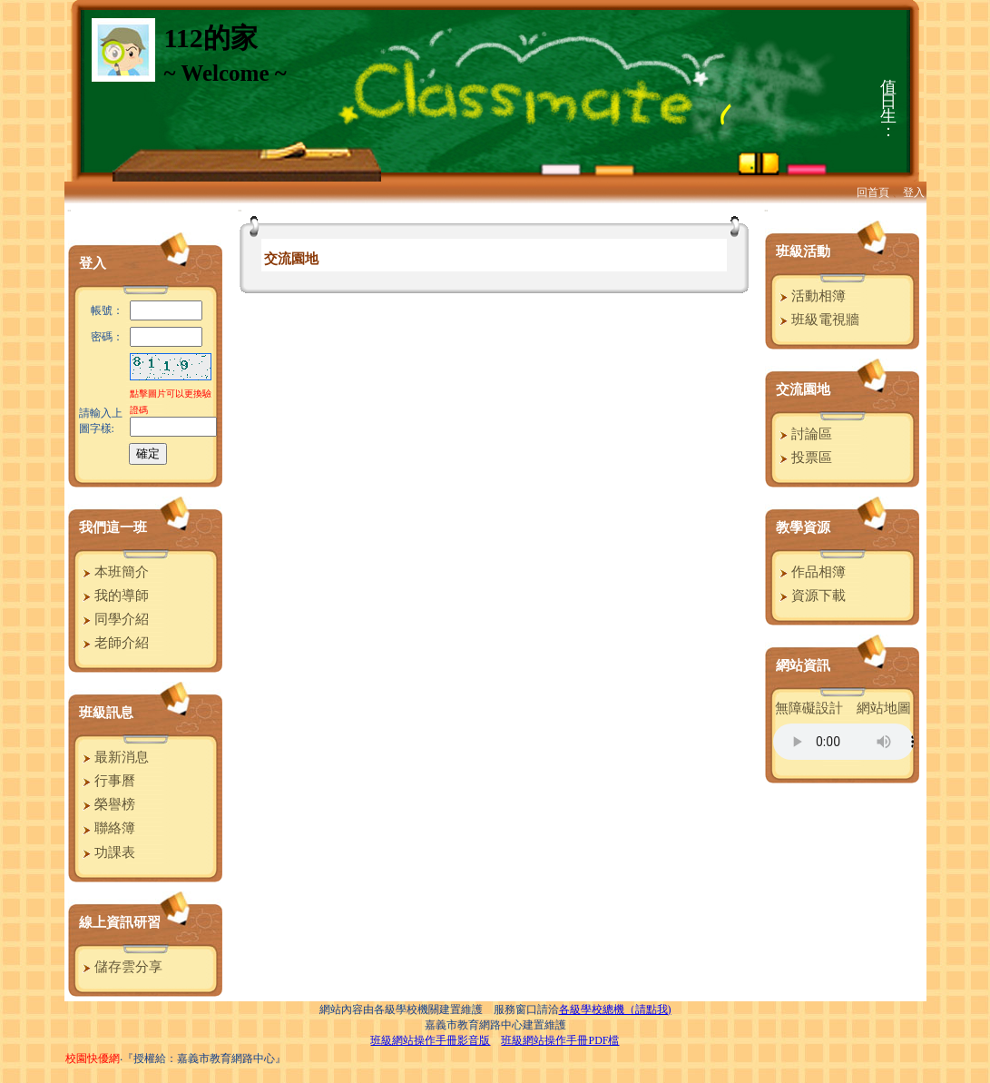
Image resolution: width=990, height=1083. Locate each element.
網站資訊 (803, 665)
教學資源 (803, 527)
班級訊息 (106, 712)
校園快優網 (92, 1058)
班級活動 (803, 251)
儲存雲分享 (120, 967)
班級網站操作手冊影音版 (430, 1040)
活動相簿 (811, 296)
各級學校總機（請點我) (615, 1009)
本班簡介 (114, 572)
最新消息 (114, 757)
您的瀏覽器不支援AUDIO (843, 742)
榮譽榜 (107, 804)
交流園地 (803, 389)
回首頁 (873, 192)
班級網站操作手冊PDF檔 (560, 1040)
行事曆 (107, 780)
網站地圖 (884, 708)
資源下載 (811, 595)
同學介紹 (114, 619)
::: (69, 210)
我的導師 (114, 595)
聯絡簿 (107, 828)
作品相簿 (811, 572)
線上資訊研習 (120, 922)
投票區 (804, 457)
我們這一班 (113, 527)
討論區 (804, 434)
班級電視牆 (817, 319)
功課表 (107, 852)
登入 (914, 192)
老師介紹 (114, 642)
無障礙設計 (809, 708)
